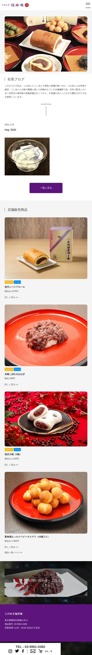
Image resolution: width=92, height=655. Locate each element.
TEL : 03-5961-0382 (30, 647)
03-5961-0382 (20, 624)
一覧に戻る (46, 188)
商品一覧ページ (12, 552)
